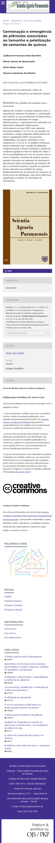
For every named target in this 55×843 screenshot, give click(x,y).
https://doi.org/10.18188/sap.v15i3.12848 (27, 82)
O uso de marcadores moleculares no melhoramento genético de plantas (22, 706)
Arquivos (16, 21)
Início (6, 21)
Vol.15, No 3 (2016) (32, 21)
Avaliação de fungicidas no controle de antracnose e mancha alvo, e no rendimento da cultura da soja (26, 725)
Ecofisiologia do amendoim (17, 697)
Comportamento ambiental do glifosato (23, 714)
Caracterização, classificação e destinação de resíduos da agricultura (26, 688)
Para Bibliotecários (13, 637)
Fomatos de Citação (17, 333)
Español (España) (12, 600)
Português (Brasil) (13, 609)
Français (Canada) (13, 605)
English (8, 596)
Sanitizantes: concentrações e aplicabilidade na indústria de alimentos (26, 678)
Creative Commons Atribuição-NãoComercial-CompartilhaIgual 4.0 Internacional (27, 516)
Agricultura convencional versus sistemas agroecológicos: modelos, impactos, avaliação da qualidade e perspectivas (26, 666)
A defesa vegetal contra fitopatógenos (23, 656)
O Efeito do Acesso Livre (19, 471)
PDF (9, 271)
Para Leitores (10, 628)
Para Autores (10, 633)
